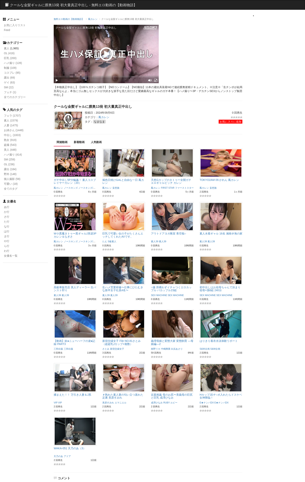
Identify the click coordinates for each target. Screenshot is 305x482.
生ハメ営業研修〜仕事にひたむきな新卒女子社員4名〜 (122, 289)
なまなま (99, 121)
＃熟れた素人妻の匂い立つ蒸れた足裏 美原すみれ (122, 396)
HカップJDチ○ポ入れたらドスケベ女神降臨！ (221, 396)
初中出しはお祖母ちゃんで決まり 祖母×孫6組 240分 (220, 289)
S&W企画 (204, 349)
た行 (6, 221)
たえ (104, 241)
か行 (6, 211)
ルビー (173, 402)
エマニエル (120, 402)
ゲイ (9, 82)
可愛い (11, 183)
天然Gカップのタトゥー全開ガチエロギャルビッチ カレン (171, 181)
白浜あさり (177, 349)
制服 (10, 67)
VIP (55, 402)
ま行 (6, 236)
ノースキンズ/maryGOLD (91, 188)
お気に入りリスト (15, 25)
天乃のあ (58, 456)
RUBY (166, 402)
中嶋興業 (165, 349)
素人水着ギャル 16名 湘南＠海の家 (221, 233)
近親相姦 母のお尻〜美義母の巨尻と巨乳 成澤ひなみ (172, 396)
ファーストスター (184, 188)
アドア (67, 456)
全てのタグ (11, 188)
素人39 (154, 241)
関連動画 (62, 142)
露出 (9, 77)
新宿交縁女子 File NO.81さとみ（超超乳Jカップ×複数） (121, 342)
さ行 (6, 216)
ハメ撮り (13, 63)
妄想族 (115, 188)
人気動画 (96, 142)
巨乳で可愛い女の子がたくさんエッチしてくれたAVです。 (122, 235)
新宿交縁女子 (117, 349)
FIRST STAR (167, 188)
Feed (7, 30)
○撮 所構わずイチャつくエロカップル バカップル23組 (171, 289)
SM (9, 87)
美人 (10, 149)
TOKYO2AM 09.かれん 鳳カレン (219, 179)
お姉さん (13, 130)
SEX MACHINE (159, 295)
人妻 (11, 125)
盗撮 (10, 144)
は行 (6, 231)
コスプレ (12, 72)
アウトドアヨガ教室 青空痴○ (168, 233)
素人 (6, 48)
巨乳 (10, 58)
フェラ (12, 115)
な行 (6, 226)
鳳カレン (92, 19)
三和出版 (58, 349)
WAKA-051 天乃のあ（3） (70, 448)
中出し (12, 135)
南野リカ (155, 349)
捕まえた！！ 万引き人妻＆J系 (72, 394)
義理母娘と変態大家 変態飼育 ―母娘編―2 (172, 342)
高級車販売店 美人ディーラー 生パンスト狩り (75, 289)
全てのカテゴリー (15, 97)
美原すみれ (108, 402)
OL (9, 53)
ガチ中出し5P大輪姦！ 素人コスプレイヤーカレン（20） (75, 181)
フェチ (10, 92)
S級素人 (112, 241)
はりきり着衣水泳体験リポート (219, 340)
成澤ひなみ (157, 402)
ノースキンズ (71, 188)
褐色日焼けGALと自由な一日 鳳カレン (123, 181)
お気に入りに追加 (230, 121)
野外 (10, 174)
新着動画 (79, 142)
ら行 (6, 246)
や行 (6, 241)
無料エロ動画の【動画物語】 (69, 19)
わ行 (6, 250)
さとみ (105, 349)
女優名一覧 (11, 255)
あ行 (6, 207)
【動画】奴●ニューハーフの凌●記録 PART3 (74, 342)
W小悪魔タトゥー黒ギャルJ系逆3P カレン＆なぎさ (75, 235)
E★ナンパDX (207, 402)
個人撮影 (12, 178)
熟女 (10, 140)
